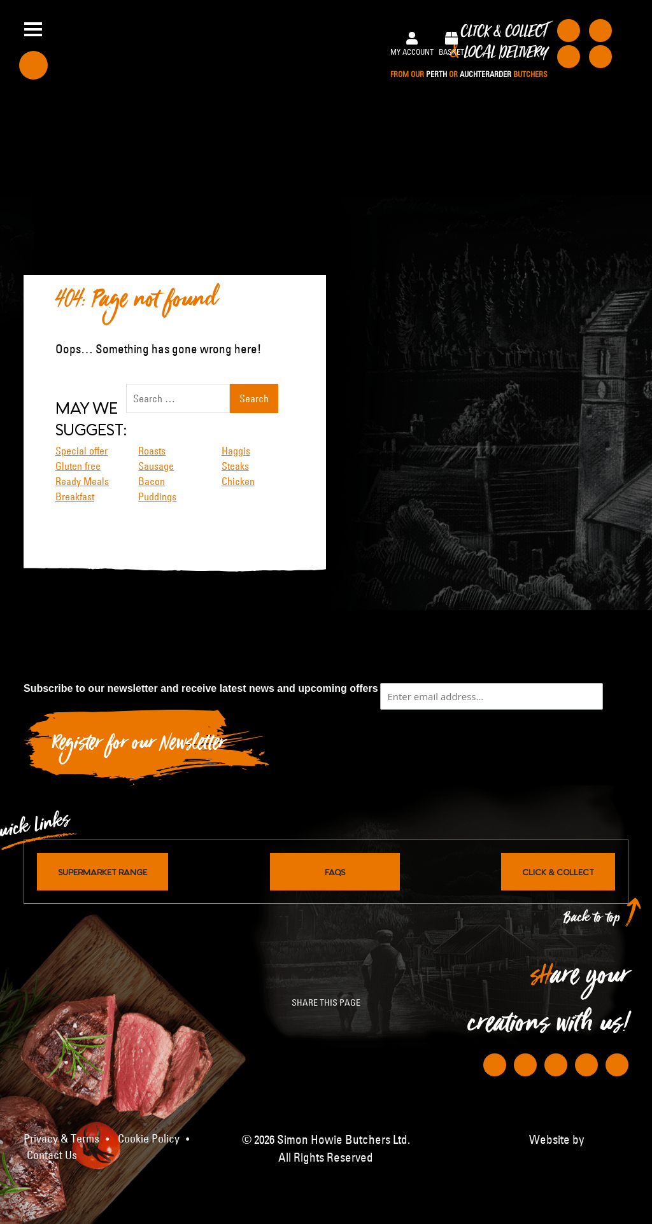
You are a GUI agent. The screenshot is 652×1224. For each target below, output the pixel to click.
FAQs (335, 871)
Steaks (235, 466)
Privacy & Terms (61, 1139)
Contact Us (52, 1155)
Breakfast (74, 496)
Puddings (157, 496)
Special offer (81, 450)
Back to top (592, 920)
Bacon (151, 481)
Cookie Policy (149, 1139)
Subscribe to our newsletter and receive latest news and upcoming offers (201, 688)
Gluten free (78, 466)
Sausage (156, 466)
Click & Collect (469, 51)
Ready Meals (82, 481)
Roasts (152, 450)
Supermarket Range (102, 871)
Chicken (238, 481)
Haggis (236, 450)
